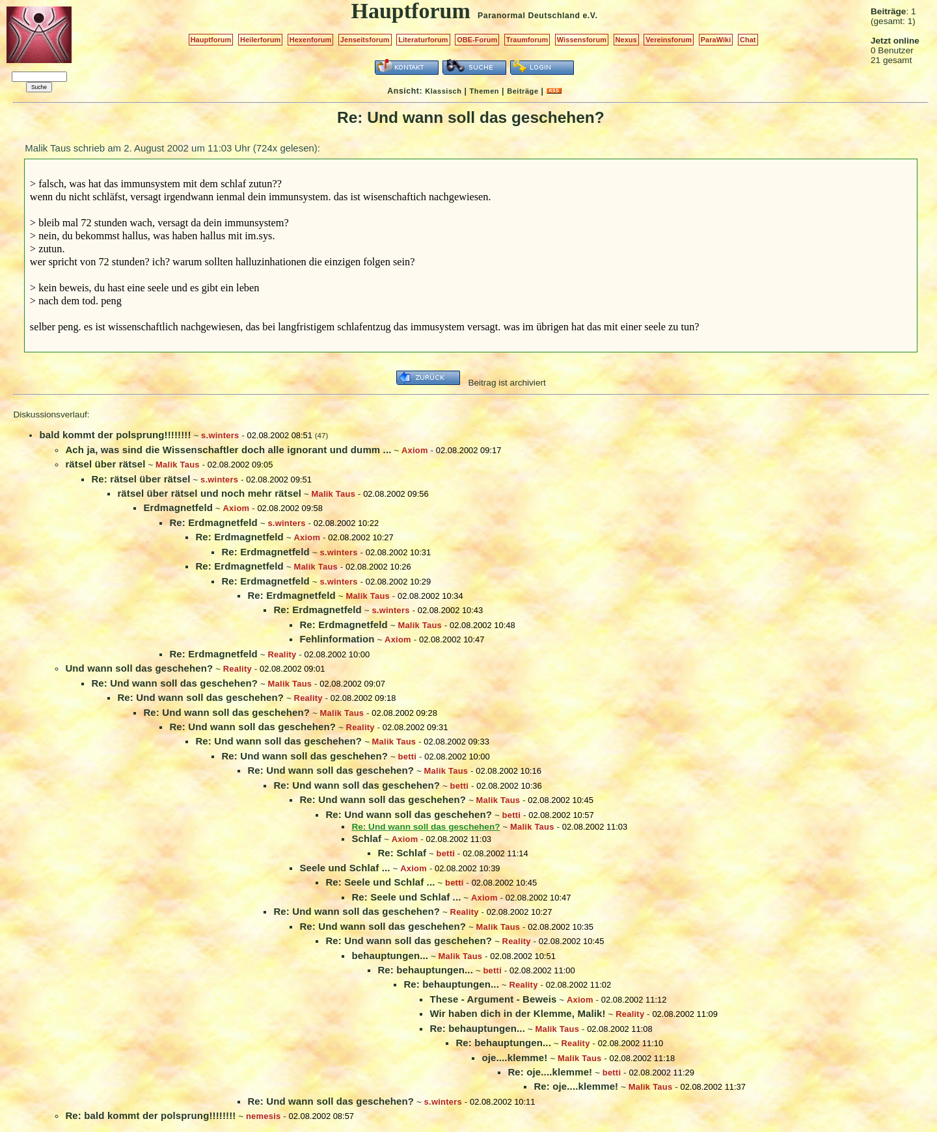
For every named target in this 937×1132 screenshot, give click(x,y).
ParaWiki (716, 40)
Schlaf (366, 838)
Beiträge (522, 91)
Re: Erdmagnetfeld (213, 522)
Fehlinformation (336, 638)
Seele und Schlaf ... (344, 867)
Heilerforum (260, 40)
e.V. (589, 15)
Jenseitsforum (365, 40)
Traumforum (527, 40)
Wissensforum (581, 40)
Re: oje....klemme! (550, 1071)
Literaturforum (423, 40)
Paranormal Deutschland (529, 15)
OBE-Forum (477, 40)
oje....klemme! (514, 1057)
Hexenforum (311, 40)
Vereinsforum (668, 40)
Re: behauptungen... (425, 969)
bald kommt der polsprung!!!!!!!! (115, 434)
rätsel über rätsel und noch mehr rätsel (209, 493)
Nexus (626, 40)
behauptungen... (389, 955)
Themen (484, 91)
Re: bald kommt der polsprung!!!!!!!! (150, 1115)
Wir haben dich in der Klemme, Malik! (517, 1013)
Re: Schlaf (401, 852)
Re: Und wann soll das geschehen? (174, 683)
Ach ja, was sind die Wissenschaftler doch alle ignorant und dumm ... (228, 449)
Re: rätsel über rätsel (140, 478)
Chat (748, 40)
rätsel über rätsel (105, 463)
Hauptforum (211, 40)
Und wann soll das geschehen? (139, 668)
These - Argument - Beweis (492, 999)
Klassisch (443, 91)
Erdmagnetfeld (178, 507)
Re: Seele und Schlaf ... (380, 882)
